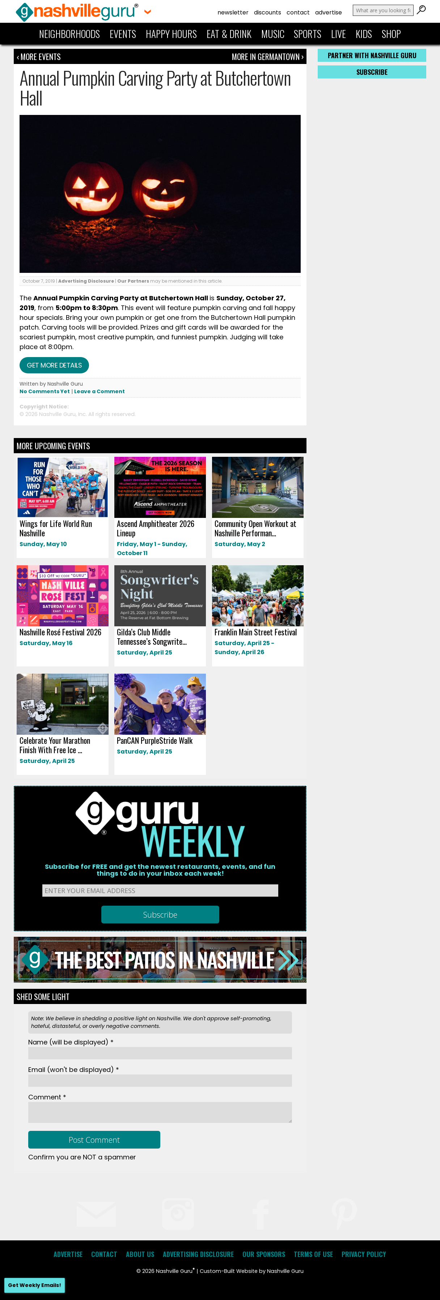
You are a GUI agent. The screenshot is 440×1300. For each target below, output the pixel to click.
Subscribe (372, 72)
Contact (298, 12)
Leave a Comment (99, 391)
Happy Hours (171, 33)
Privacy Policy (364, 1254)
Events (123, 33)
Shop (391, 33)
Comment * (47, 1097)
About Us (140, 1254)
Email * (73, 1069)
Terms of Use (313, 1254)
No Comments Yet (45, 391)
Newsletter (233, 12)
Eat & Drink (229, 33)
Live (338, 33)
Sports (307, 33)
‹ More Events (39, 56)
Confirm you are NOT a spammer (82, 1157)
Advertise (328, 12)
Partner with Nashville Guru (372, 55)
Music (272, 33)
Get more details (54, 365)
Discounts (267, 12)
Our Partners (133, 281)
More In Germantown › (268, 56)
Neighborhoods (69, 33)
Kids (364, 33)
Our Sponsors (263, 1254)
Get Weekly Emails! (34, 1285)
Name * (71, 1042)
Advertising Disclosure (86, 281)
